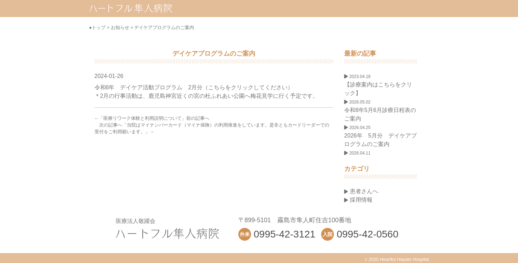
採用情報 (358, 200)
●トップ (97, 27)
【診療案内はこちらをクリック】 (378, 85)
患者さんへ (361, 191)
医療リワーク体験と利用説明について (142, 118)
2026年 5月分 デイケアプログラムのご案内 (380, 136)
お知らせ (120, 27)
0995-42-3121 (284, 234)
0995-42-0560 (367, 234)
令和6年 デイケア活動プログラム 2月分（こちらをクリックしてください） (194, 87)
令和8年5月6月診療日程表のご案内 (380, 111)
